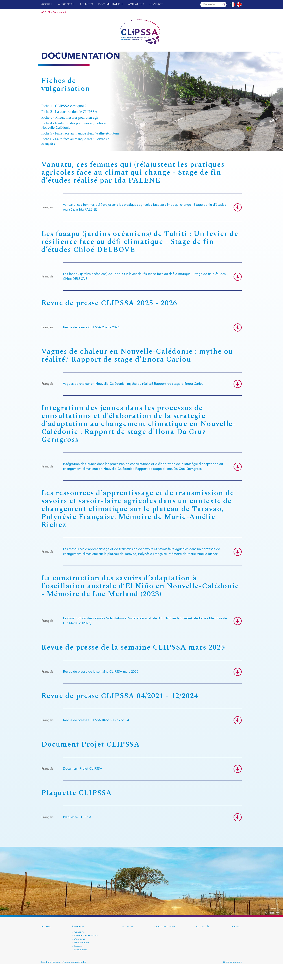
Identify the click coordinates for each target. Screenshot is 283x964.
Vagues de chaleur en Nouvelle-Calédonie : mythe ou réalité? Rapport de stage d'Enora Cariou (133, 383)
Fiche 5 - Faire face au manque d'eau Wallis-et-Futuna (80, 133)
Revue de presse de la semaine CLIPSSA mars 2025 (100, 671)
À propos (65, 4)
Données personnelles (74, 962)
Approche (79, 939)
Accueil (47, 4)
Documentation (110, 4)
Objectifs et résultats (86, 935)
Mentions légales (50, 962)
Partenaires (80, 949)
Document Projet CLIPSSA (82, 768)
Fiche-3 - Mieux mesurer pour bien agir (70, 117)
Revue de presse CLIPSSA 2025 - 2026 (91, 327)
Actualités (136, 4)
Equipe (78, 946)
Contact (156, 4)
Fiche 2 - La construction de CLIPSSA (69, 112)
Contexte (79, 932)
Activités (86, 4)
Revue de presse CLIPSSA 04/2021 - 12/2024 (96, 720)
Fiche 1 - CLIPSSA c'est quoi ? (63, 106)
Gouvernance (81, 942)
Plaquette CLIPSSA (77, 817)
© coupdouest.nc (232, 962)
